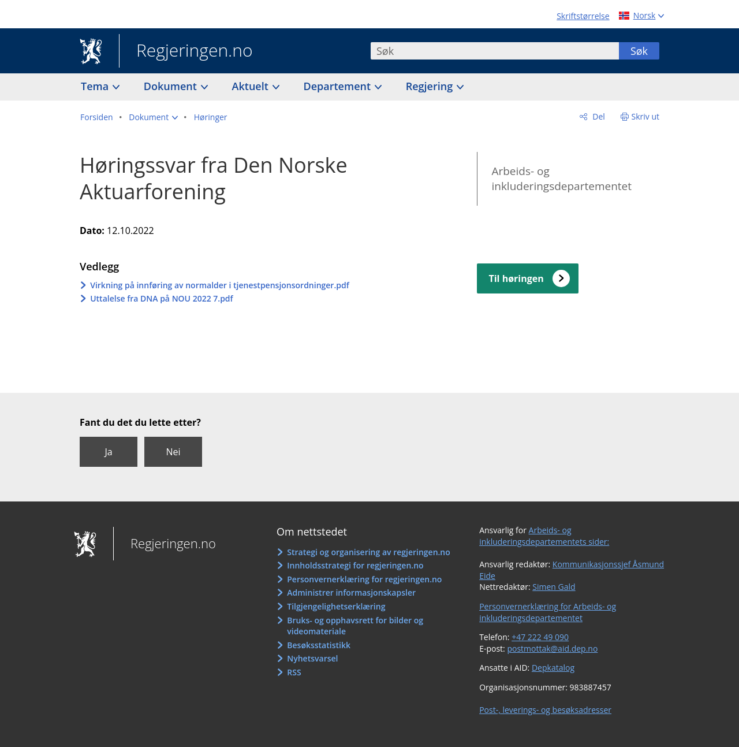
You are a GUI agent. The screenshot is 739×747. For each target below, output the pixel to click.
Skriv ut (646, 116)
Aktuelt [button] (251, 86)
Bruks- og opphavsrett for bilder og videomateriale (355, 626)
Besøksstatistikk (318, 645)
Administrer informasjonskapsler (351, 592)
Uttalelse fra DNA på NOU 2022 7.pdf (161, 298)
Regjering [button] (431, 86)
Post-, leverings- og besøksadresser (545, 709)
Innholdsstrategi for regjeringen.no (355, 565)
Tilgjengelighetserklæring (336, 606)
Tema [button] (96, 86)
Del (598, 116)
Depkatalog (553, 667)
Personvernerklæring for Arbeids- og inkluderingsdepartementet (547, 612)
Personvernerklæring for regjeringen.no (364, 579)
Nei (173, 451)
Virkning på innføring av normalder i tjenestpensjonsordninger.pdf (219, 285)
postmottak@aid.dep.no (552, 648)
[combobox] (495, 51)
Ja (108, 451)
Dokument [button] (172, 86)
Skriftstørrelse (583, 15)
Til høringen (515, 278)
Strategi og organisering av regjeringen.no (368, 552)
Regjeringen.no (186, 51)
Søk (639, 51)
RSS (294, 672)
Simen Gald (553, 586)
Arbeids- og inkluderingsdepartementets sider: (544, 536)
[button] (153, 117)
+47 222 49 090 (540, 636)
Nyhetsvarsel (312, 658)
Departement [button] (339, 86)
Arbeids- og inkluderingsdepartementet (561, 178)
